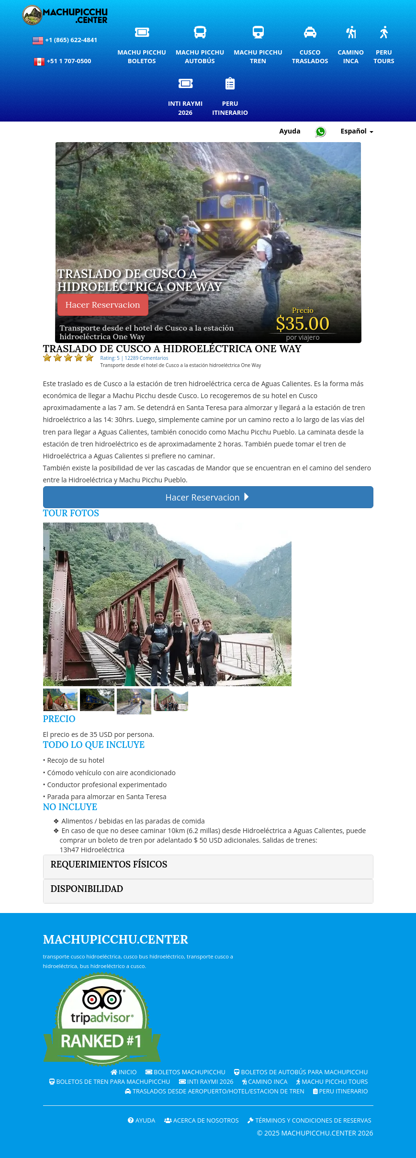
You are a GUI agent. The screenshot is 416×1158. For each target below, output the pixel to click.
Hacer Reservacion (103, 304)
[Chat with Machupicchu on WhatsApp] (320, 131)
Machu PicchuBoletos (143, 47)
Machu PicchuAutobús (202, 47)
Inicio (124, 1072)
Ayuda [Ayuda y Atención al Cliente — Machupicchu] (289, 130)
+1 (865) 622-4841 (64, 40)
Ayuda (142, 1120)
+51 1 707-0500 (65, 61)
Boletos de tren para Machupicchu (109, 1082)
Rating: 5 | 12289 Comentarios (135, 358)
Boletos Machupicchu (185, 1072)
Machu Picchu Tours (332, 1082)
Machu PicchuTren (260, 47)
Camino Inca (264, 1082)
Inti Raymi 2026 (206, 1082)
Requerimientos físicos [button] (109, 864)
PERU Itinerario (340, 1091)
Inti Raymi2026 (187, 99)
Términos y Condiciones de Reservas (309, 1120)
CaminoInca (353, 47)
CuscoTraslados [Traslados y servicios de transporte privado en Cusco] (312, 47)
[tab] (208, 867)
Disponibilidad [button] (87, 888)
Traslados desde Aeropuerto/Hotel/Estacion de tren (214, 1091)
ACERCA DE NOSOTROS (201, 1120)
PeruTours (386, 47)
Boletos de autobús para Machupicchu (301, 1072)
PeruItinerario (232, 99)
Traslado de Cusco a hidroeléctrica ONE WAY (139, 280)
